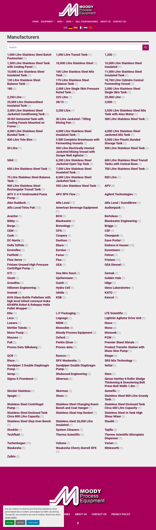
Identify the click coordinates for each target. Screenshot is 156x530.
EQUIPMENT (47, 21)
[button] (48, 21)
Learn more (33, 522)
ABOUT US (105, 21)
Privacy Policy (120, 514)
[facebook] (78, 523)
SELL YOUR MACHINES (87, 21)
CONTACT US (119, 21)
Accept (10, 522)
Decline (20, 522)
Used (68, 21)
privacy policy (10, 517)
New (59, 21)
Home (35, 21)
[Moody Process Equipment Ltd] (78, 495)
